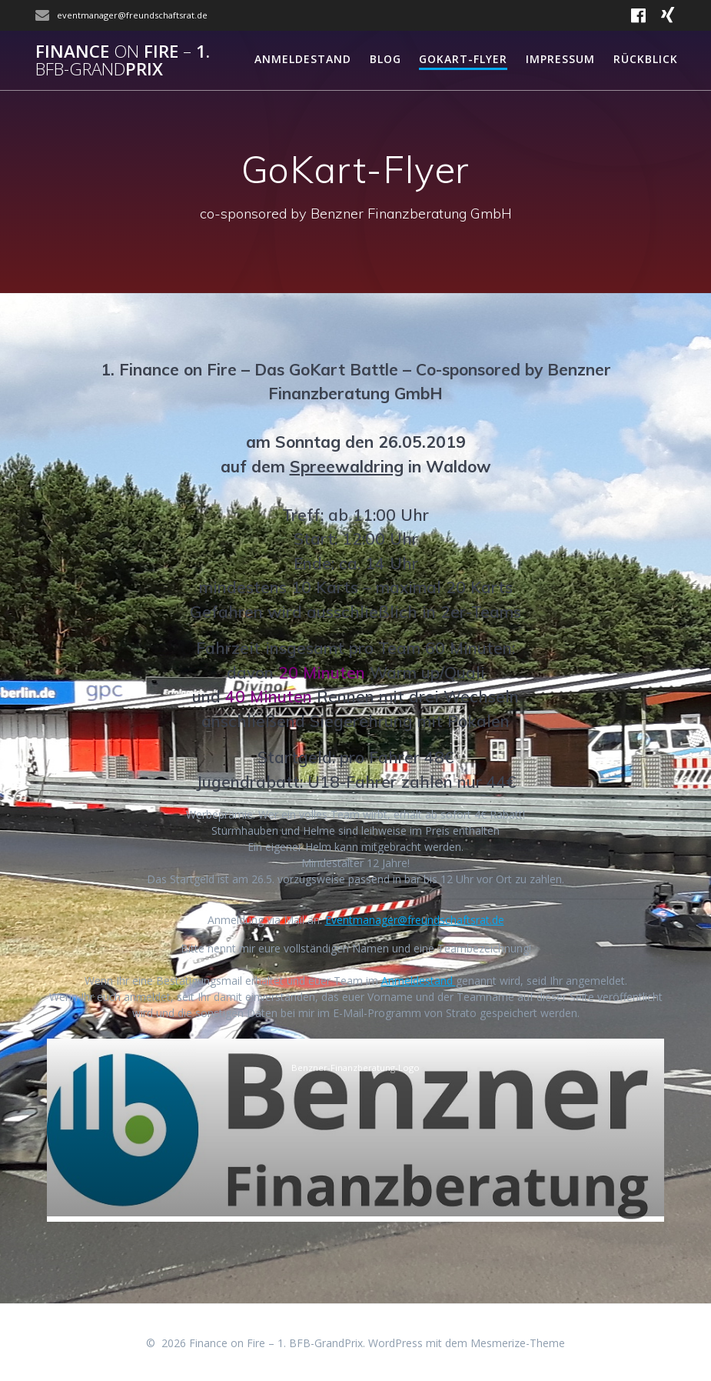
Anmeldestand (302, 59)
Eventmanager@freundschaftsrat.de (414, 919)
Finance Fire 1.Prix (122, 60)
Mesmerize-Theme (517, 1343)
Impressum (560, 59)
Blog (385, 59)
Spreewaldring (347, 466)
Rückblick (645, 59)
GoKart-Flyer (463, 59)
